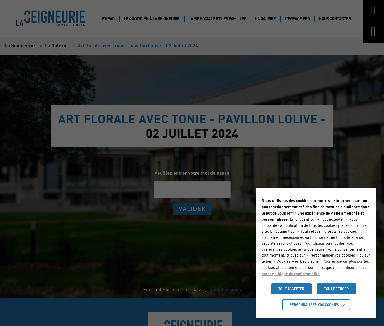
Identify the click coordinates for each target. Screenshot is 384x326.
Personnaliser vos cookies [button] (314, 305)
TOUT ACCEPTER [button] (291, 289)
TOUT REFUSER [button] (336, 289)
